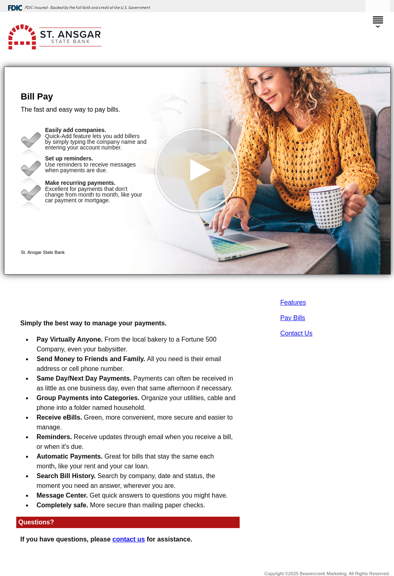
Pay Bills (292, 317)
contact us (129, 539)
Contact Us (296, 333)
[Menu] (378, 16)
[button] (197, 170)
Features (293, 302)
